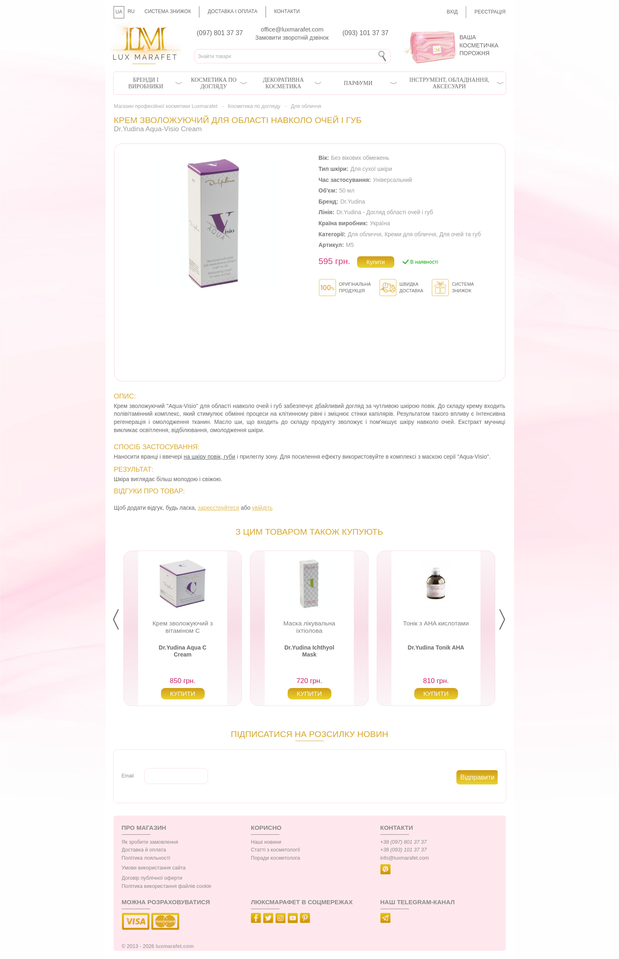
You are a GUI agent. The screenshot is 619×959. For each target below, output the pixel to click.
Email (128, 776)
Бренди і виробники (145, 83)
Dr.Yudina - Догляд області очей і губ (384, 212)
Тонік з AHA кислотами (436, 623)
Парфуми (358, 83)
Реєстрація (489, 12)
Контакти (287, 11)
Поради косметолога (275, 858)
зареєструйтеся (218, 507)
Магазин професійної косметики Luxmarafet (165, 106)
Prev (122, 620)
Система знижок (168, 11)
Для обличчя (306, 106)
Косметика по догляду (213, 83)
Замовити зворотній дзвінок (292, 37)
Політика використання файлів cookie (167, 886)
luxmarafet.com (175, 946)
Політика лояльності (146, 858)
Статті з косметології (275, 850)
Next (508, 620)
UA (119, 12)
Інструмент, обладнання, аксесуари (449, 83)
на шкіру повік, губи (209, 456)
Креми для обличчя (410, 234)
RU (130, 11)
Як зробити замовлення (150, 842)
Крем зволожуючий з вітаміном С (182, 627)
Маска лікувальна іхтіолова (309, 627)
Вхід (452, 12)
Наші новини (266, 842)
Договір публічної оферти (152, 878)
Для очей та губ (460, 234)
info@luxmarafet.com (404, 858)
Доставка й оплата (144, 850)
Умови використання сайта (154, 868)
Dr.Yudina (352, 201)
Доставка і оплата (232, 11)
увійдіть (262, 507)
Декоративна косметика (283, 83)
